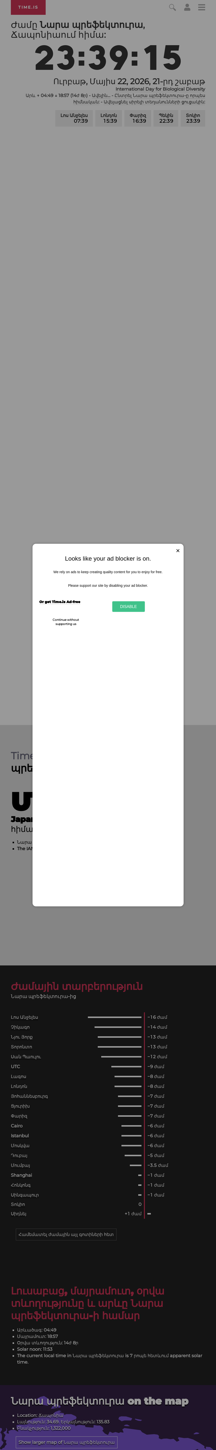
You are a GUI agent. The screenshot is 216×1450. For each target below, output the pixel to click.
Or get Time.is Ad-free (59, 602)
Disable (128, 606)
